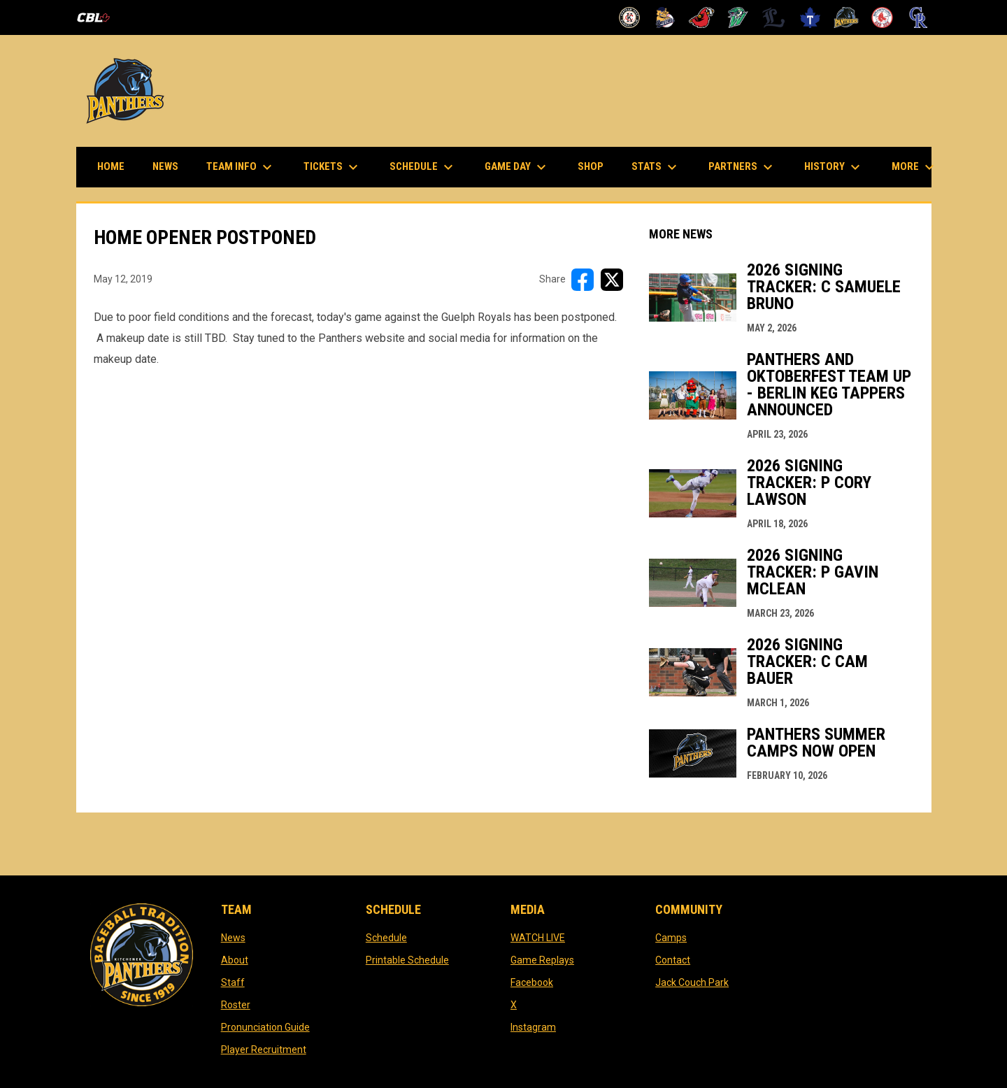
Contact (672, 960)
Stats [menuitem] (655, 167)
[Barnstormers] (630, 17)
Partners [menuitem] (742, 167)
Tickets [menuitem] (332, 167)
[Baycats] (665, 17)
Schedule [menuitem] (423, 167)
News (233, 937)
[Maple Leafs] (810, 17)
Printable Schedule (407, 960)
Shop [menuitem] (596, 166)
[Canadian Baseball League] (99, 17)
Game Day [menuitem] (517, 167)
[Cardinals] (702, 17)
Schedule (386, 937)
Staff (233, 982)
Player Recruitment (263, 1049)
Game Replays (542, 960)
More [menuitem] (915, 167)
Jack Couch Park (692, 982)
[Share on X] (612, 280)
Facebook (531, 982)
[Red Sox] (882, 17)
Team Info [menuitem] (241, 167)
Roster (235, 1004)
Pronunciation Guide (265, 1027)
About (234, 960)
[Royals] (918, 17)
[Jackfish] (738, 17)
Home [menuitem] (110, 166)
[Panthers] (846, 17)
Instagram (533, 1027)
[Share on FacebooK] (582, 280)
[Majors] (774, 17)
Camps (671, 937)
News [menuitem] (165, 166)
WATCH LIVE (537, 937)
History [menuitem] (834, 167)
